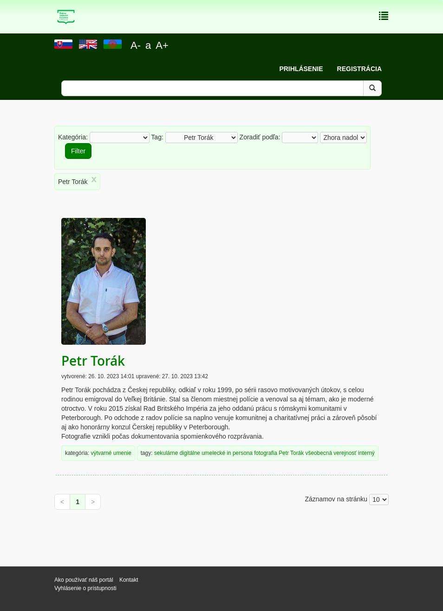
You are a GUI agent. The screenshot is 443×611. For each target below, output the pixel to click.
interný (366, 453)
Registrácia (359, 68)
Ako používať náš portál (83, 580)
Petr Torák (93, 360)
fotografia (265, 453)
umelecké (213, 453)
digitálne (190, 453)
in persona (240, 453)
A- (135, 45)
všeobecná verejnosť (330, 453)
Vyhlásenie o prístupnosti (85, 588)
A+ (162, 45)
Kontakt (129, 580)
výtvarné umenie (111, 453)
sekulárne (166, 453)
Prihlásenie (301, 68)
